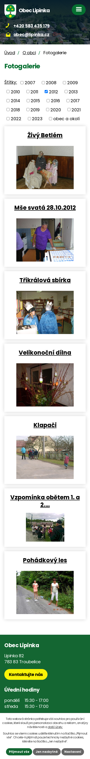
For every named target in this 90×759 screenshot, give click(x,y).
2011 (34, 92)
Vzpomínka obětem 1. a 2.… (45, 500)
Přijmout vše (19, 752)
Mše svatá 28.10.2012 (45, 207)
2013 (73, 92)
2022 (16, 119)
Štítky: (10, 82)
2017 (75, 101)
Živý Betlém (45, 135)
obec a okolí (66, 119)
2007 (30, 83)
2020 (55, 110)
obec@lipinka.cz (31, 34)
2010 (15, 92)
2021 (76, 110)
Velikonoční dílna (45, 352)
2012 (53, 92)
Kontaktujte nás (26, 674)
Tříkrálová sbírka (45, 280)
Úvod (9, 53)
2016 (55, 101)
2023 (37, 119)
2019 (35, 110)
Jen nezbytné (47, 752)
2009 (72, 83)
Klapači (45, 425)
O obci (29, 53)
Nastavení (72, 752)
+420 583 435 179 (31, 26)
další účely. (55, 727)
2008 (51, 83)
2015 (35, 101)
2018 (15, 110)
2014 (15, 101)
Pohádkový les (45, 560)
